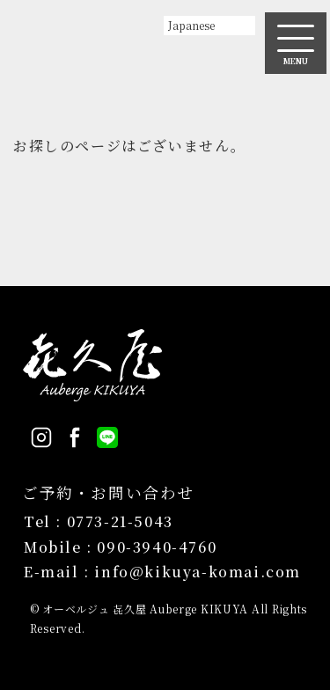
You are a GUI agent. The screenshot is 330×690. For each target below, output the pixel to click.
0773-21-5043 (120, 521)
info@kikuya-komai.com (197, 572)
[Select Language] (209, 25)
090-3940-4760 (156, 547)
